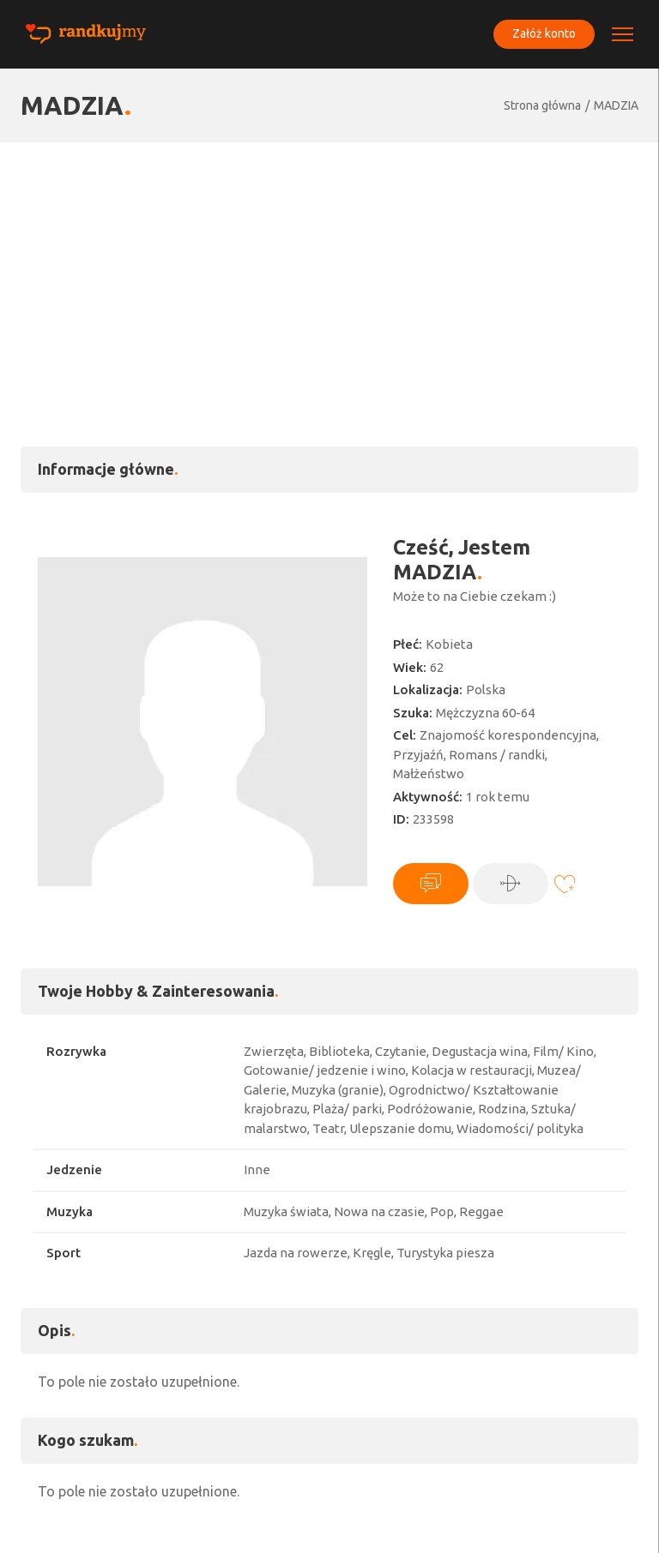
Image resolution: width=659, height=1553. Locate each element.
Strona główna (542, 105)
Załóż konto (544, 33)
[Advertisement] (329, 271)
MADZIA (616, 105)
